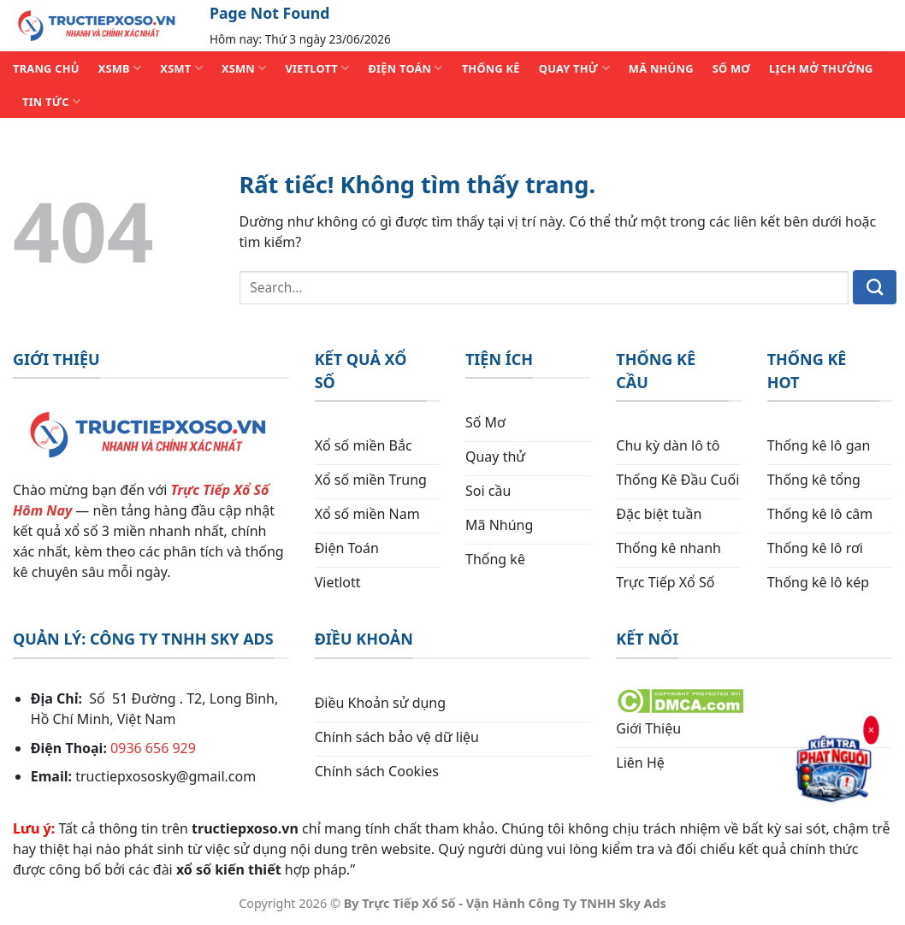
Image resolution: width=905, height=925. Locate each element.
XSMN (244, 68)
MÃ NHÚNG (661, 68)
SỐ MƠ (731, 68)
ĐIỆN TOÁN (405, 68)
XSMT (181, 68)
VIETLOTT (317, 68)
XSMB (120, 68)
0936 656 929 (153, 748)
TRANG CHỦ (46, 68)
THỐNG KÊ (491, 68)
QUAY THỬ (574, 68)
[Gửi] (874, 287)
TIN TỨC (51, 101)
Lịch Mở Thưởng (821, 68)
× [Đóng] (871, 729)
